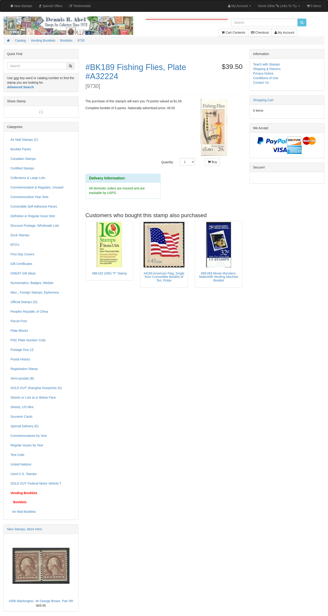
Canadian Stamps (23, 159)
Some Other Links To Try (279, 6)
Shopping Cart (263, 100)
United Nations (20, 464)
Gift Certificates (21, 264)
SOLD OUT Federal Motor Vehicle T (36, 483)
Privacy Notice (263, 73)
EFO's (14, 244)
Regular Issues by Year (26, 445)
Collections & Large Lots (27, 178)
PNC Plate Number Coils (28, 340)
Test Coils (17, 455)
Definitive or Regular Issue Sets (32, 216)
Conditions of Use (265, 78)
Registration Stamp (24, 369)
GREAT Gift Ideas (23, 273)
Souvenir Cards (21, 416)
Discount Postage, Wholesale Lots (34, 225)
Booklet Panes (20, 149)
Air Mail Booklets (23, 511)
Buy (212, 162)
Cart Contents (233, 32)
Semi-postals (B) (22, 378)
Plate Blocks (19, 330)
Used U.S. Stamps (23, 474)
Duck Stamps (19, 235)
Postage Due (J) (21, 350)
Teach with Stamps (266, 64)
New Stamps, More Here (24, 529)
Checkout (260, 32)
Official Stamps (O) (23, 302)
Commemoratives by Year (28, 435)
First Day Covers (22, 254)
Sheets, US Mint (21, 407)
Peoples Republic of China (29, 311)
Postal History (20, 359)
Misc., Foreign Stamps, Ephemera (34, 292)
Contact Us (261, 82)
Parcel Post (18, 321)
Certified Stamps (22, 168)
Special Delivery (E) (24, 426)
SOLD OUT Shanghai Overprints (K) (36, 388)
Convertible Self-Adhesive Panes (33, 206)
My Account (284, 32)
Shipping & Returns (267, 69)
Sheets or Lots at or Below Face (33, 397)
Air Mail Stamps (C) (24, 139)
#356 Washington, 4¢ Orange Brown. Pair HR (41, 601)
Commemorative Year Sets (29, 197)
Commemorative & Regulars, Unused (36, 187)
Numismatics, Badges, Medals (31, 283)
